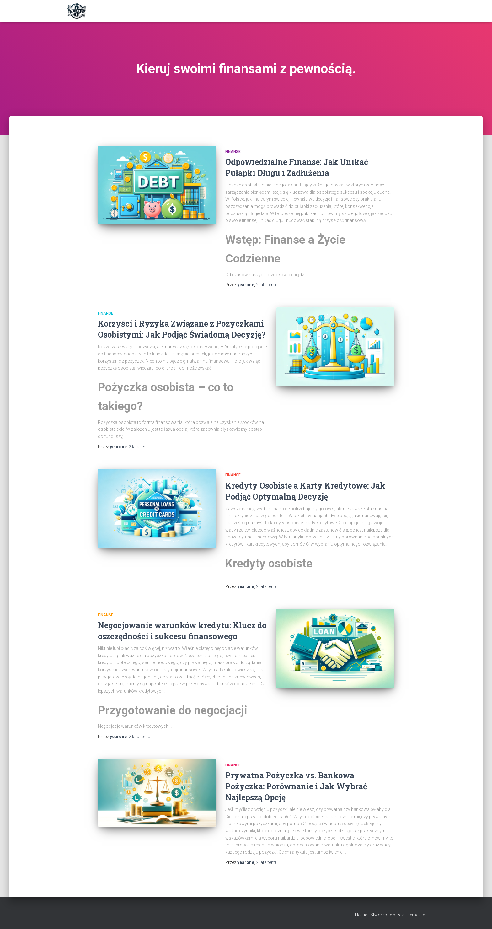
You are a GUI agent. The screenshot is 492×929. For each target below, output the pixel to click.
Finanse (233, 151)
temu (267, 284)
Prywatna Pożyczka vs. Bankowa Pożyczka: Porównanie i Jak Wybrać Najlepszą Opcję (296, 786)
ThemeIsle (414, 914)
